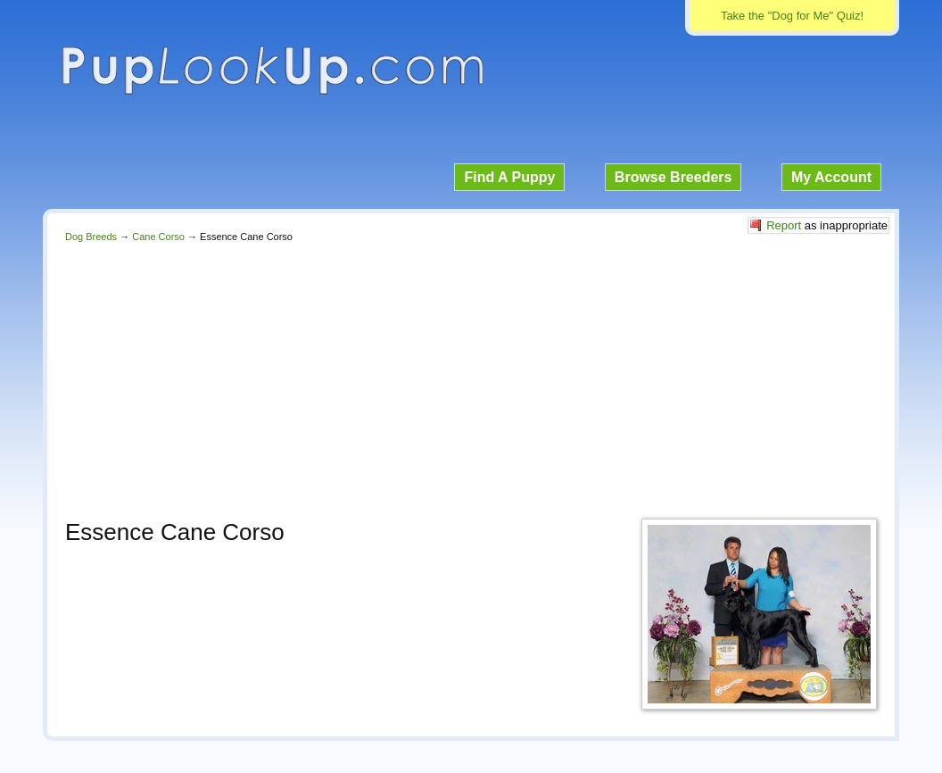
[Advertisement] (471, 376)
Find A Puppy (509, 177)
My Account (831, 177)
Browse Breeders (673, 177)
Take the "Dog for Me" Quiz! (792, 15)
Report (783, 225)
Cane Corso (158, 236)
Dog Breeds (91, 236)
